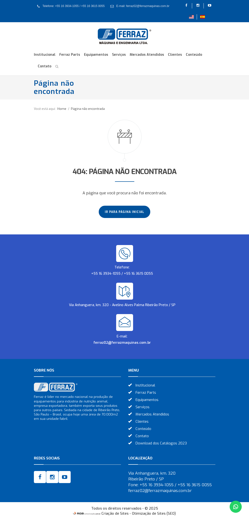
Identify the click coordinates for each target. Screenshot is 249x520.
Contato (44, 66)
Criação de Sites (114, 513)
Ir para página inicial (124, 212)
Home (61, 109)
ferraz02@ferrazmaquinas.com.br (122, 342)
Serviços (119, 54)
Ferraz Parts (69, 54)
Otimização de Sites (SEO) (154, 513)
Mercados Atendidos (147, 54)
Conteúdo (194, 54)
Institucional (44, 54)
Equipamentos (96, 54)
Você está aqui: (45, 109)
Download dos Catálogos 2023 (161, 443)
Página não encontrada (88, 109)
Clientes (175, 54)
